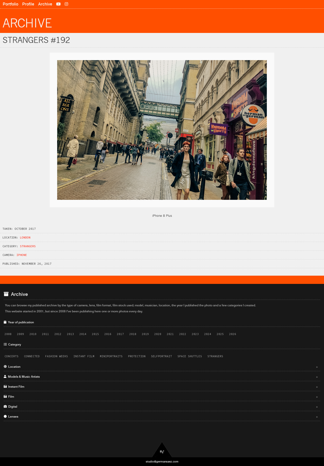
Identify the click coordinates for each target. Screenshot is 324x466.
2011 (45, 334)
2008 (7, 334)
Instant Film (83, 356)
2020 (157, 334)
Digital (161, 406)
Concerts (11, 356)
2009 (20, 334)
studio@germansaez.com (162, 461)
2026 (232, 334)
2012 (57, 334)
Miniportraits (111, 356)
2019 (145, 334)
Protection (137, 356)
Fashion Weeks (56, 356)
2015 (95, 334)
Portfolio (10, 4)
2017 (120, 334)
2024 (207, 334)
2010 (32, 334)
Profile (28, 4)
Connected (32, 356)
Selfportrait (161, 356)
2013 (70, 334)
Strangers (28, 246)
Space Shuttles (189, 356)
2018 (132, 334)
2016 (107, 334)
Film (161, 396)
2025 (220, 334)
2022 (182, 334)
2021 (170, 334)
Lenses (161, 416)
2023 (195, 334)
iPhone (21, 255)
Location (161, 366)
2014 (82, 334)
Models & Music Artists (161, 376)
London (25, 237)
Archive (45, 4)
